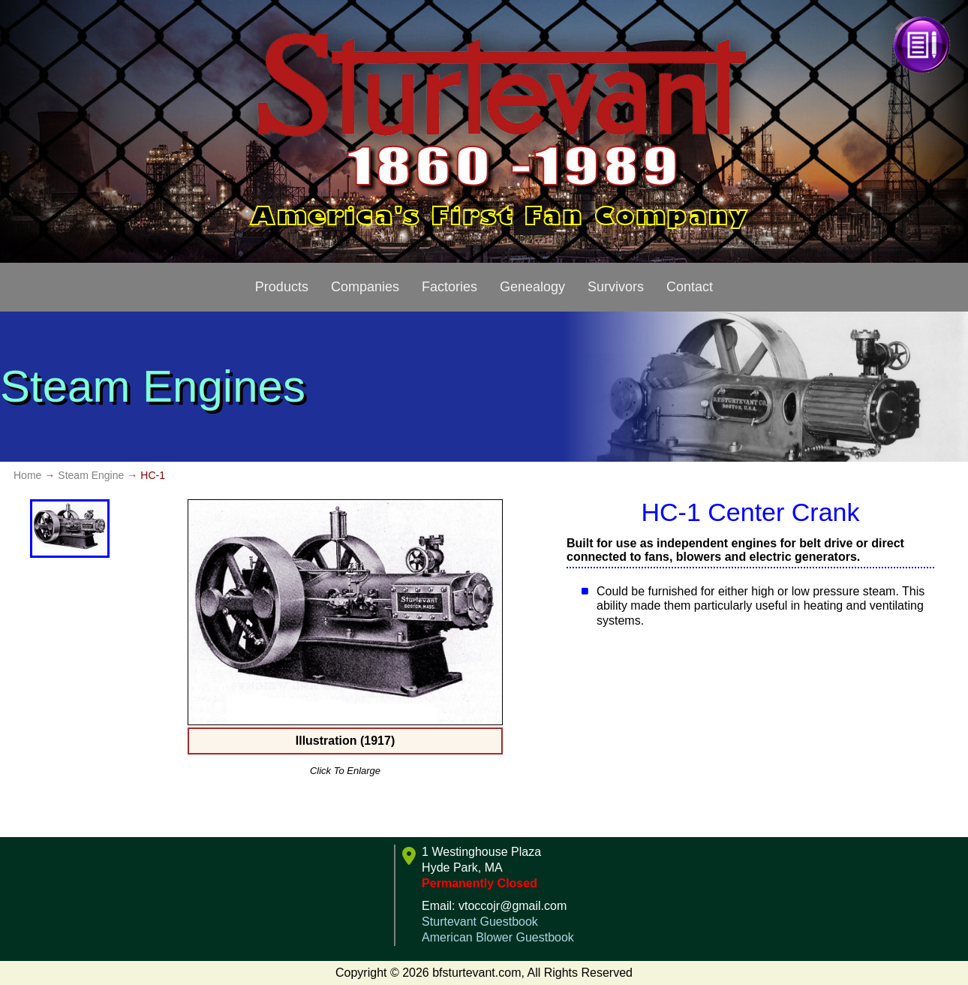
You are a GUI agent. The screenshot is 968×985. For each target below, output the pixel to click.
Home (27, 475)
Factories (449, 286)
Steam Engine (91, 475)
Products (281, 286)
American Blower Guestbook (498, 937)
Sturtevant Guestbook (480, 921)
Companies (365, 286)
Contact (689, 286)
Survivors (616, 286)
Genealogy (532, 286)
